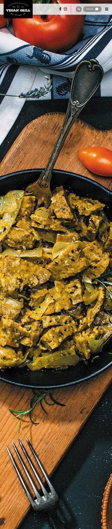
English (92, 9)
